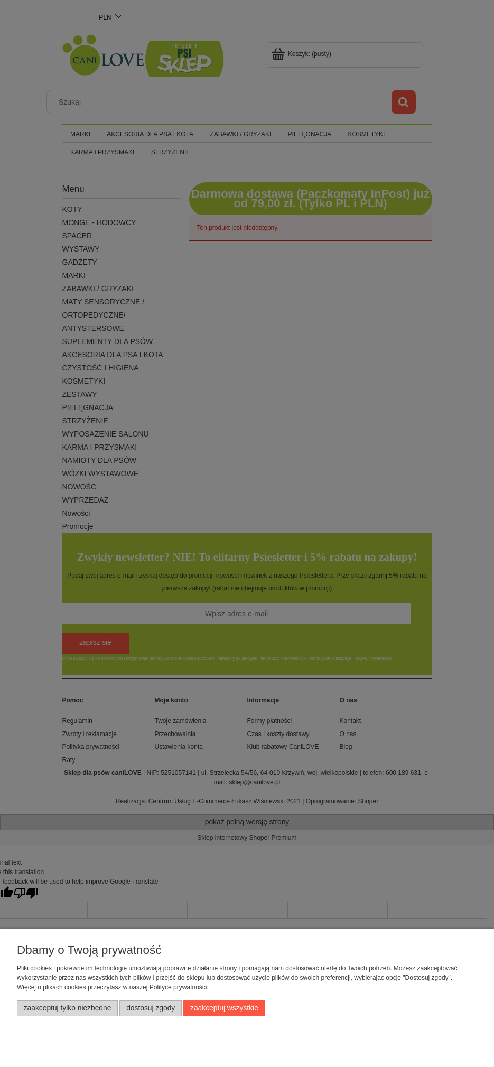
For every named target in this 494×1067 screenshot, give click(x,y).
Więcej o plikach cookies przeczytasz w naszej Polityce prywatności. (113, 987)
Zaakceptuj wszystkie (224, 1008)
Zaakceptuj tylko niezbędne (67, 1008)
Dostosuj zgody (150, 1008)
